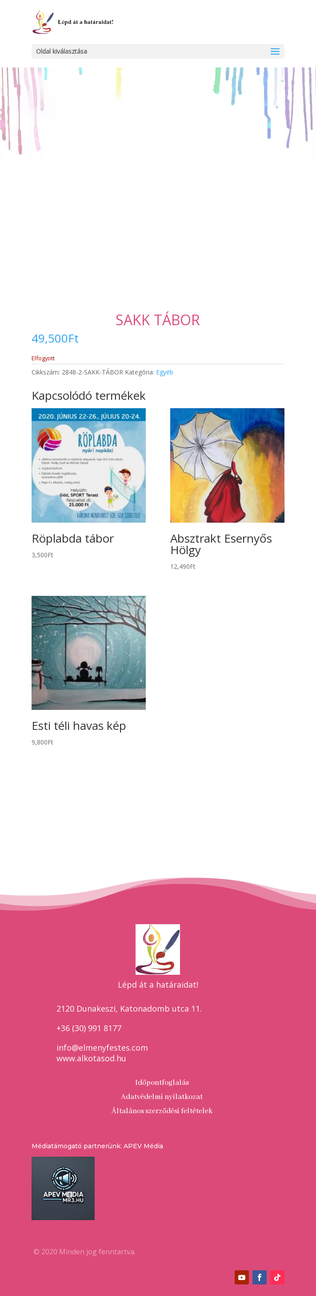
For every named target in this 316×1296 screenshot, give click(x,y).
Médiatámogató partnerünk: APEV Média (97, 1146)
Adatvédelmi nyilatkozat (162, 1097)
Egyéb (164, 372)
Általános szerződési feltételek (162, 1111)
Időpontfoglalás (162, 1082)
